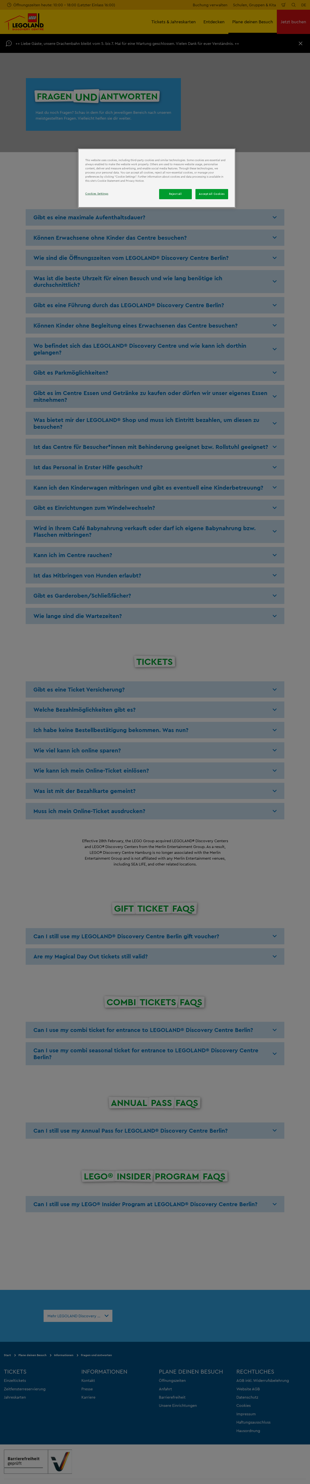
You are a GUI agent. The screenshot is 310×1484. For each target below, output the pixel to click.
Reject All (175, 194)
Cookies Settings (96, 193)
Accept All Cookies (212, 194)
